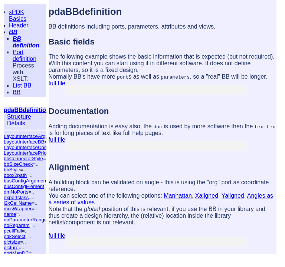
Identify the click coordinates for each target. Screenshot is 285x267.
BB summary (25, 95)
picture (11, 247)
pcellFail (13, 231)
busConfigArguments (27, 181)
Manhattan (178, 195)
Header (18, 25)
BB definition (26, 42)
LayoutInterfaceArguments (33, 136)
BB (13, 32)
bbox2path (15, 175)
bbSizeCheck (18, 164)
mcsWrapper (18, 208)
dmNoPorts (16, 192)
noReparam (17, 225)
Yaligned (233, 195)
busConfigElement (24, 186)
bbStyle (12, 169)
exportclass (16, 197)
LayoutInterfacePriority (28, 153)
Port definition (24, 55)
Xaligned (206, 195)
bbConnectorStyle (23, 158)
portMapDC (16, 253)
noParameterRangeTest (30, 219)
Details (16, 123)
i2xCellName (18, 203)
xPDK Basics (17, 15)
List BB (22, 85)
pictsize (12, 242)
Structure (19, 116)
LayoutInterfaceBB (24, 142)
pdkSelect (15, 236)
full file (57, 83)
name (10, 214)
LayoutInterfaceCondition (31, 147)
